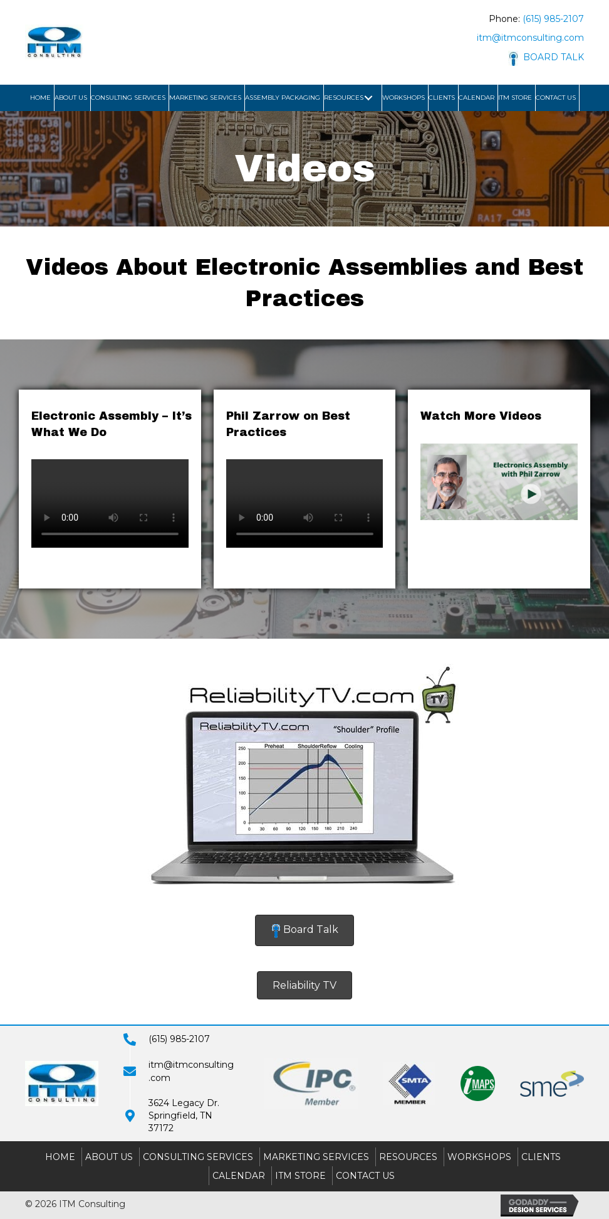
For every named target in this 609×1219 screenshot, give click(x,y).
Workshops (479, 1157)
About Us (109, 1157)
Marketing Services (316, 1157)
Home (60, 1157)
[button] (368, 97)
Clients (541, 1157)
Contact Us (365, 1175)
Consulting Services (198, 1157)
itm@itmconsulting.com (530, 37)
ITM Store (300, 1175)
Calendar (238, 1175)
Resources (408, 1157)
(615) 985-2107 (553, 18)
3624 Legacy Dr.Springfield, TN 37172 (183, 1115)
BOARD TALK (546, 57)
